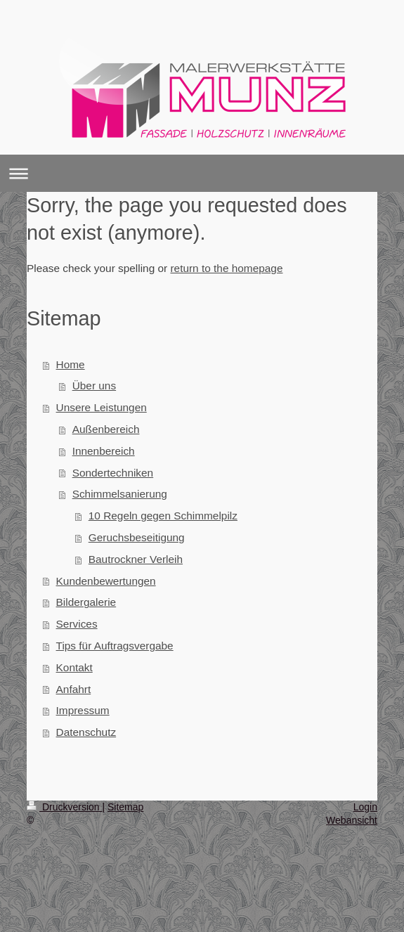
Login (365, 807)
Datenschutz (86, 732)
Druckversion (64, 807)
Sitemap (125, 807)
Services (77, 624)
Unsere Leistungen (101, 407)
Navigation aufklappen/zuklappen (202, 173)
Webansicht (351, 820)
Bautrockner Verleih (136, 559)
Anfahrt (73, 689)
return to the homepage (226, 268)
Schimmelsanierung (119, 494)
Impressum (83, 710)
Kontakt (74, 667)
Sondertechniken (113, 473)
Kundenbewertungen (106, 581)
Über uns (94, 385)
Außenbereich (106, 429)
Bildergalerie (86, 602)
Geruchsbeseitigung (137, 537)
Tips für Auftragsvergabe (115, 646)
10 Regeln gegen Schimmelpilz (163, 516)
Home (70, 364)
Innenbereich (103, 451)
